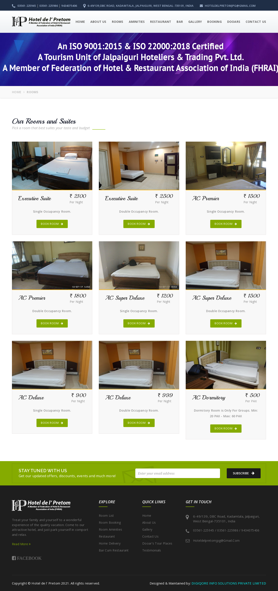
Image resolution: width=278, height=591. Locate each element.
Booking (214, 22)
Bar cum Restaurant (114, 550)
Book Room (52, 224)
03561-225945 (24, 6)
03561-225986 (48, 6)
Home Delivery (110, 543)
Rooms (117, 22)
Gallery (195, 22)
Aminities (137, 22)
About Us (98, 22)
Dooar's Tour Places (157, 543)
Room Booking (110, 522)
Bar (180, 22)
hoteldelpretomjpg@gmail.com (228, 6)
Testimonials (151, 550)
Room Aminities (110, 529)
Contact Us (256, 22)
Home (80, 22)
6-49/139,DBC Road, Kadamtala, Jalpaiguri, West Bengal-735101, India (138, 6)
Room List (106, 515)
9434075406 (69, 6)
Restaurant (160, 22)
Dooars (233, 22)
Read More (21, 544)
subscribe (242, 473)
